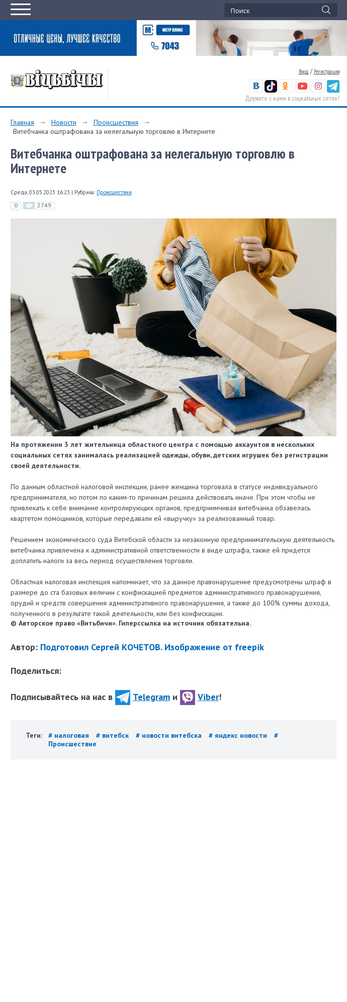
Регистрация (326, 71)
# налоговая (69, 735)
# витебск (113, 735)
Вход (304, 71)
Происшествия (116, 122)
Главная (22, 122)
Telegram (142, 697)
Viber (199, 697)
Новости (63, 122)
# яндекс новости (239, 735)
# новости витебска (170, 735)
